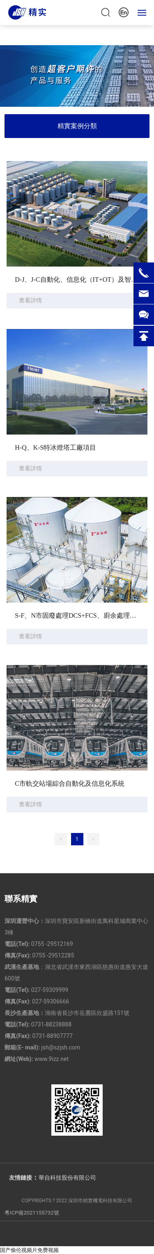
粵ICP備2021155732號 (32, 1213)
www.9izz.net (51, 1059)
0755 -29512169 (52, 944)
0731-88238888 (51, 1024)
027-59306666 (50, 1001)
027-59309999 (49, 990)
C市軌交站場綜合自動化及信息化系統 (69, 783)
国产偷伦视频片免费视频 (29, 1250)
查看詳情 (30, 300)
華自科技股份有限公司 (67, 1178)
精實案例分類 (77, 125)
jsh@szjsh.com (60, 1047)
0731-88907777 (52, 1036)
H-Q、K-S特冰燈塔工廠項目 (55, 447)
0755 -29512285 (53, 955)
